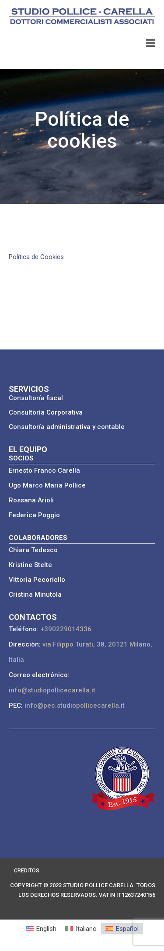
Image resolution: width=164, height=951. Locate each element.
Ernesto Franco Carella (44, 470)
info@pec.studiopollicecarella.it (74, 705)
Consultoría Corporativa (46, 412)
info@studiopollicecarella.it (52, 690)
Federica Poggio (34, 515)
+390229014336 (65, 629)
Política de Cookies (36, 257)
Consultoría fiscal (36, 398)
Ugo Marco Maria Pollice (47, 485)
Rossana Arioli (31, 500)
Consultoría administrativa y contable (67, 427)
